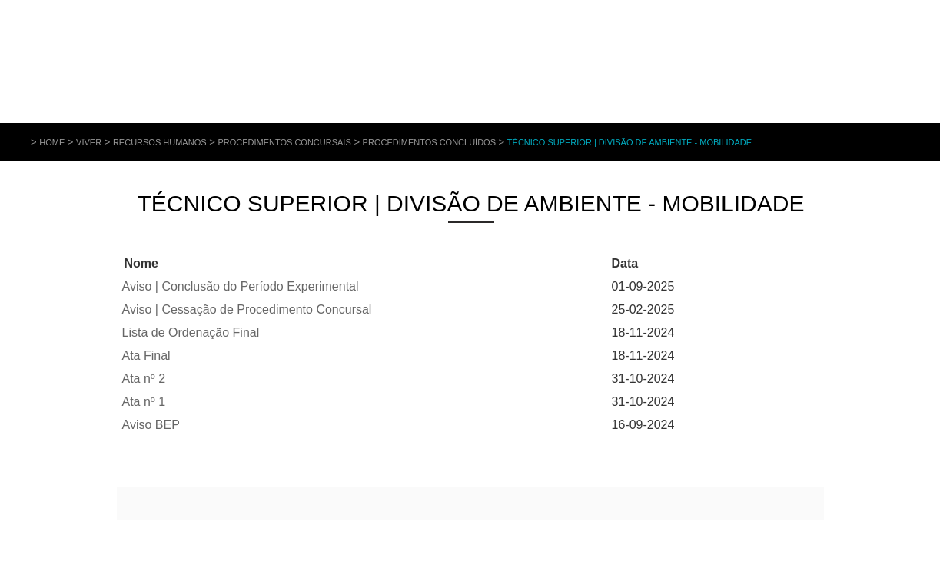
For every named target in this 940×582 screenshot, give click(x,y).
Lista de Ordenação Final (191, 332)
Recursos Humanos (160, 142)
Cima (166, 263)
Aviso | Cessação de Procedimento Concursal (247, 309)
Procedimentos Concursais (284, 142)
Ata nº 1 (144, 401)
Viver (88, 142)
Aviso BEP (151, 424)
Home (52, 142)
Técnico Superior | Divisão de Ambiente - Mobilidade (629, 142)
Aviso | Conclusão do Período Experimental (240, 286)
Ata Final (146, 355)
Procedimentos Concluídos (429, 142)
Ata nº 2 (144, 378)
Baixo (174, 263)
